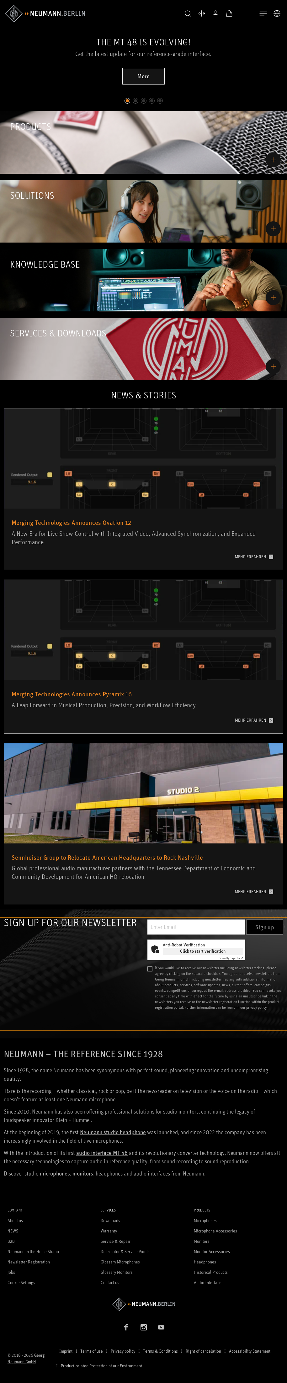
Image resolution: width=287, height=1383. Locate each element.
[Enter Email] (196, 927)
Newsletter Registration (29, 1261)
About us (15, 1220)
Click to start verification (203, 951)
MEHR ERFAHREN (250, 556)
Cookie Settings (21, 1282)
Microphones (205, 1220)
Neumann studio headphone (113, 1132)
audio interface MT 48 (102, 1152)
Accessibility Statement (249, 1351)
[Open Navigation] (263, 13)
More (143, 76)
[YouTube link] (161, 1327)
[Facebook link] (126, 1327)
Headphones (205, 1261)
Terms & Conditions (160, 1351)
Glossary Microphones (120, 1261)
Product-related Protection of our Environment (101, 1365)
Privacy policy (123, 1351)
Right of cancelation (203, 1351)
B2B (11, 1241)
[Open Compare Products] (202, 13)
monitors (82, 1173)
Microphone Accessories (215, 1230)
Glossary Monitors (117, 1272)
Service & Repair (115, 1241)
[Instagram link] (143, 1327)
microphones (55, 1173)
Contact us (110, 1282)
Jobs (11, 1272)
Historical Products (211, 1272)
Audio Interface (207, 1282)
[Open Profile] (215, 13)
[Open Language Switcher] (277, 13)
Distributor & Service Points (125, 1251)
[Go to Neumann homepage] (143, 1304)
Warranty (109, 1230)
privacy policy (256, 1007)
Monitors (202, 1241)
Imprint (65, 1351)
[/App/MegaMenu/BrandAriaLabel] (45, 14)
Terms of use (91, 1351)
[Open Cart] (229, 13)
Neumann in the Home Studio (33, 1251)
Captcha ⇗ (231, 958)
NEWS (13, 1230)
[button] (188, 13)
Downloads (110, 1220)
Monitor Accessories (212, 1251)
